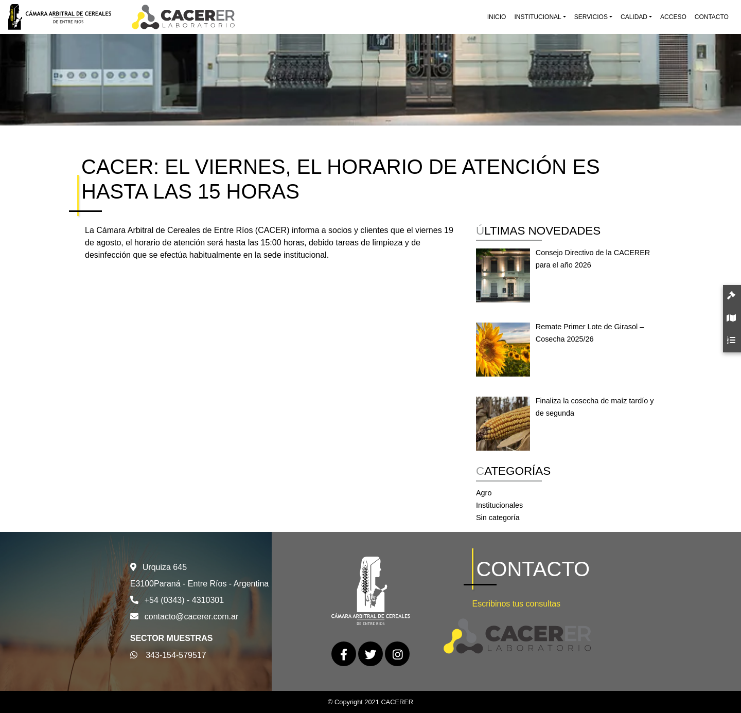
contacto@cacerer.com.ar (192, 616)
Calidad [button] (634, 17)
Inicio (496, 17)
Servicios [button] (591, 17)
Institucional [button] (537, 17)
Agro (483, 493)
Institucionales (499, 505)
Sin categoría (498, 517)
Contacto (712, 17)
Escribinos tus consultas (516, 603)
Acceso (673, 17)
